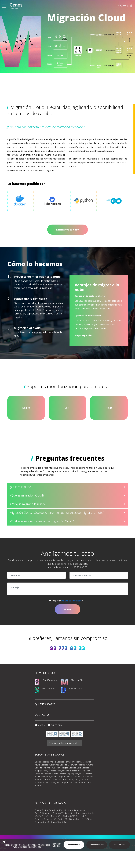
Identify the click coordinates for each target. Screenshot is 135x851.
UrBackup (46, 819)
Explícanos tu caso (67, 229)
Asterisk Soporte (58, 776)
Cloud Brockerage (50, 680)
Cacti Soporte (83, 767)
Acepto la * (67, 600)
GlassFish (46, 816)
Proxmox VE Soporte (52, 767)
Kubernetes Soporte (58, 764)
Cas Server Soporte (52, 779)
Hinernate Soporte (75, 776)
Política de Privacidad (71, 600)
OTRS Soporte (85, 773)
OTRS (72, 816)
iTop (60, 816)
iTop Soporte (72, 773)
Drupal (53, 822)
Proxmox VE (58, 813)
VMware (48, 813)
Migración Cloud (78, 680)
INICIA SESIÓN (125, 6)
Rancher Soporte (42, 782)
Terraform (53, 810)
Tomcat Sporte (54, 770)
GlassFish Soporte (43, 773)
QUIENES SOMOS (45, 704)
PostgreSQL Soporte (60, 782)
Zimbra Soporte (59, 773)
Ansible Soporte (57, 761)
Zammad (80, 816)
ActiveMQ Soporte (78, 782)
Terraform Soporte (73, 761)
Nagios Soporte (69, 767)
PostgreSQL (63, 819)
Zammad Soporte (42, 776)
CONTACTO (42, 715)
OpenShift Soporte (76, 764)
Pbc (78, 813)
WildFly (38, 816)
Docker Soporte (42, 761)
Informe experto (69, 770)
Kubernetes (79, 810)
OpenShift (39, 813)
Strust (90, 819)
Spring (37, 822)
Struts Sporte (67, 779)
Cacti (73, 813)
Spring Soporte (81, 779)
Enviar (67, 609)
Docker (38, 810)
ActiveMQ (45, 822)
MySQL (54, 819)
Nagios (67, 813)
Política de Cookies (56, 844)
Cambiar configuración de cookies (64, 743)
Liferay (72, 819)
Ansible (45, 810)
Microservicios (48, 688)
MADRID (41, 725)
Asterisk (89, 813)
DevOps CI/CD (75, 688)
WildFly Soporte (84, 770)
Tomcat (54, 816)
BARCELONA (56, 725)
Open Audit (81, 819)
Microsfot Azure (66, 810)
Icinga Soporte (41, 770)
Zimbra (66, 816)
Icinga (83, 813)
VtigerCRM (61, 822)
